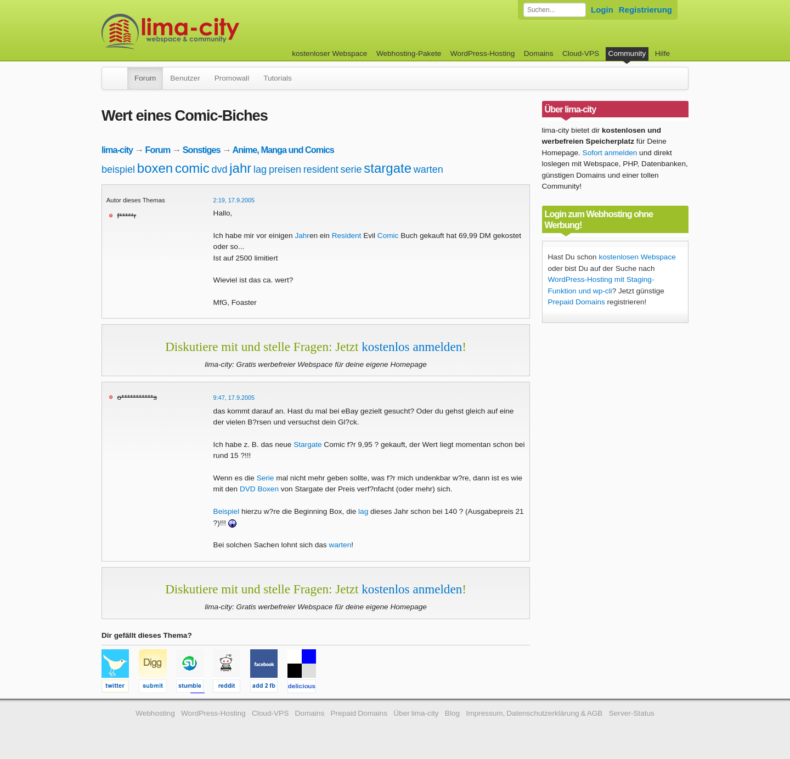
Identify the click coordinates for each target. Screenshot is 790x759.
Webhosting (155, 713)
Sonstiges (202, 150)
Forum (145, 78)
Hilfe (662, 53)
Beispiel (226, 511)
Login (602, 9)
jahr (240, 168)
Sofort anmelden (610, 153)
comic (192, 168)
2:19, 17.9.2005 (234, 200)
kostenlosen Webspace (637, 257)
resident (320, 169)
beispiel (118, 169)
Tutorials (277, 78)
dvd (219, 169)
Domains (539, 53)
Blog (452, 713)
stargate (387, 168)
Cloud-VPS (580, 53)
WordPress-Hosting (482, 53)
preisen (285, 169)
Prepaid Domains (576, 302)
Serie (265, 478)
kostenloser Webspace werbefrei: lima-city (211, 31)
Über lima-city (415, 713)
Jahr (302, 235)
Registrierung (645, 9)
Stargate (307, 444)
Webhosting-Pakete (408, 53)
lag (260, 169)
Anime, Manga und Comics (283, 150)
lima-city (117, 150)
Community (627, 53)
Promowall (232, 78)
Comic (388, 235)
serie (351, 169)
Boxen (268, 489)
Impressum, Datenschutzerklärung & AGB (534, 713)
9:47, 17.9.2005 (234, 397)
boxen (155, 168)
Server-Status (631, 713)
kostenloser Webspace (329, 53)
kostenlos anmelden (412, 346)
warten (428, 169)
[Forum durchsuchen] (554, 10)
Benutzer (185, 78)
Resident (347, 235)
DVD (248, 489)
